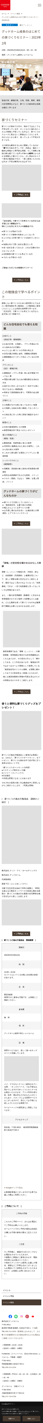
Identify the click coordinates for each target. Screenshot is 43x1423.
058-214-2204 (10, 1367)
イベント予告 (8, 1296)
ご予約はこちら (22, 195)
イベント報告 (8, 1302)
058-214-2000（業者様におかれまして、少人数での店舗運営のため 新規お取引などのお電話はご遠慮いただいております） (21, 1334)
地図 (35, 1328)
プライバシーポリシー (24, 1411)
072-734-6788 (10, 1396)
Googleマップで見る (14, 1188)
